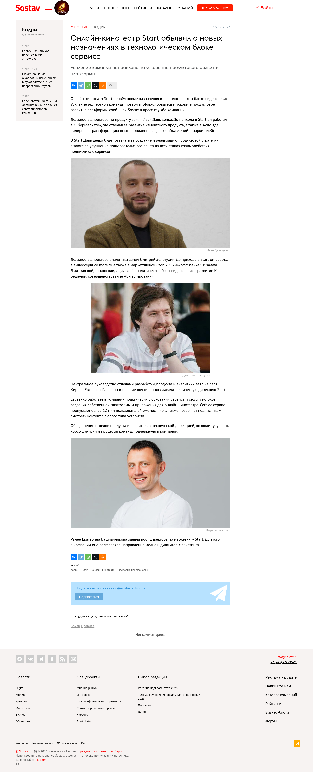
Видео (142, 711)
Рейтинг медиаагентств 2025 (158, 688)
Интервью (84, 694)
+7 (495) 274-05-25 (284, 662)
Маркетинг (23, 708)
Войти (75, 626)
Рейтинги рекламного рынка (96, 708)
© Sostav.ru (23, 751)
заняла (134, 539)
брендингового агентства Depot (101, 751)
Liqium (41, 760)
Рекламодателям (42, 743)
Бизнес (20, 714)
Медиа (20, 694)
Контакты (22, 743)
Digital (20, 688)
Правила (87, 626)
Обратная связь (67, 743)
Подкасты (144, 705)
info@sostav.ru (287, 657)
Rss (83, 743)
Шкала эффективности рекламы (99, 701)
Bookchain (84, 721)
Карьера (82, 714)
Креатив (21, 701)
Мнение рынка (87, 688)
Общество (23, 721)
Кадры (29, 29)
